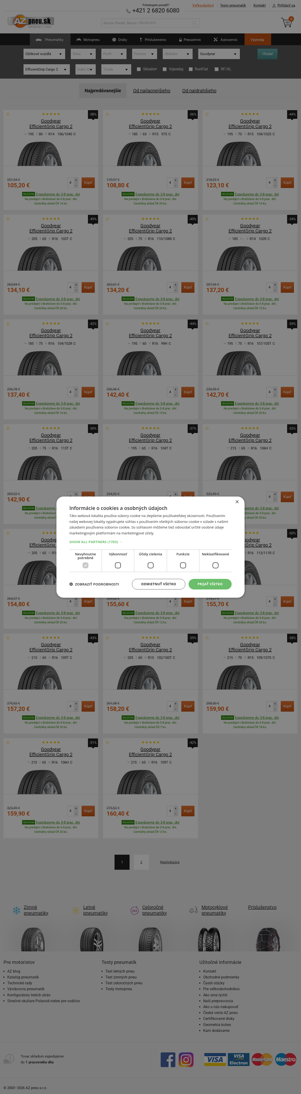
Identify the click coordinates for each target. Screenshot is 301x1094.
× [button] (237, 502)
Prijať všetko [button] (210, 584)
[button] (150, 542)
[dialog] (150, 546)
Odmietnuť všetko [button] (158, 584)
